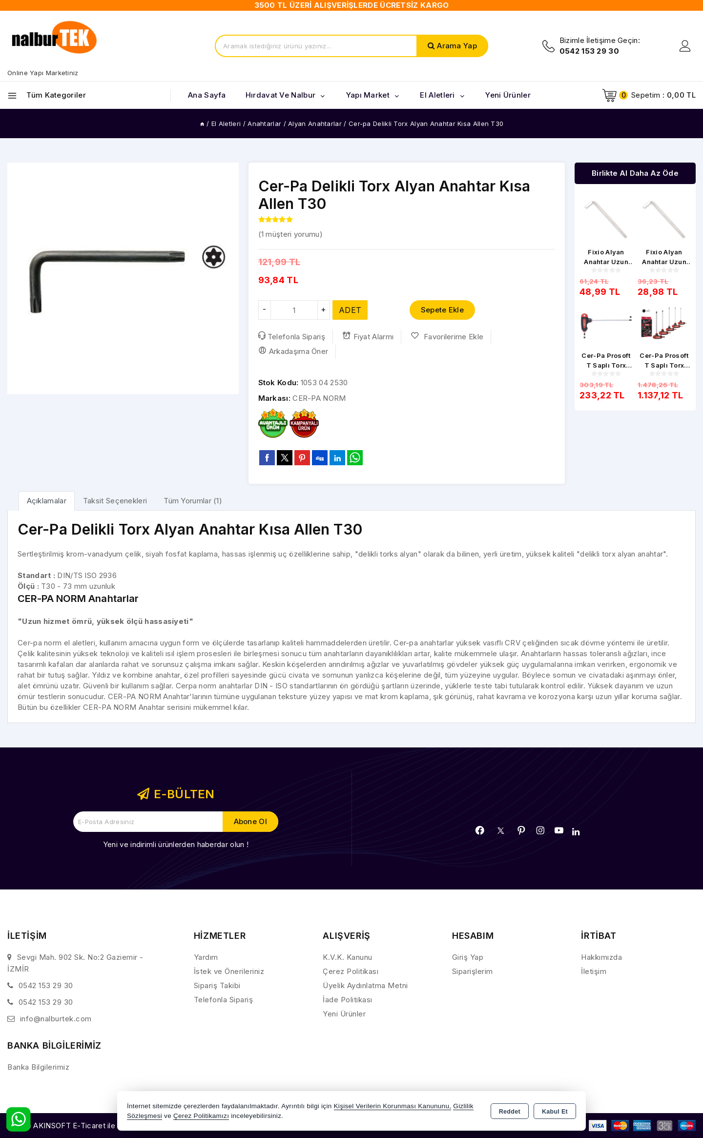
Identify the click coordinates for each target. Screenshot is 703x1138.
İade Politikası (347, 999)
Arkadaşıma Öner (293, 351)
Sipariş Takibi (217, 985)
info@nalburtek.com (56, 1018)
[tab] (47, 500)
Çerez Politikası (350, 971)
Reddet (509, 1111)
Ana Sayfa (207, 95)
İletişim (593, 971)
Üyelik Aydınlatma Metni (365, 985)
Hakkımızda (601, 957)
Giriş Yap (468, 957)
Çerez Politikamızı (201, 1115)
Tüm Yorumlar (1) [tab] (193, 500)
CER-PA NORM (319, 398)
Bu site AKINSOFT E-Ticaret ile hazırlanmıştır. (85, 1125)
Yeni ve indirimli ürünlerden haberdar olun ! (175, 844)
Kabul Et (555, 1111)
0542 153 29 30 (46, 985)
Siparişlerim (472, 971)
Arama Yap (457, 45)
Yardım (206, 957)
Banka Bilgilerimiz (38, 1067)
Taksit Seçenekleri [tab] (115, 500)
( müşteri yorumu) (290, 234)
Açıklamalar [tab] (46, 500)
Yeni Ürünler (344, 1013)
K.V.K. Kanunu (347, 957)
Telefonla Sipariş (291, 336)
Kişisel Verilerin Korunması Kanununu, (393, 1106)
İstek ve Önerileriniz (229, 971)
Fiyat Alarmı (367, 336)
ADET (350, 310)
